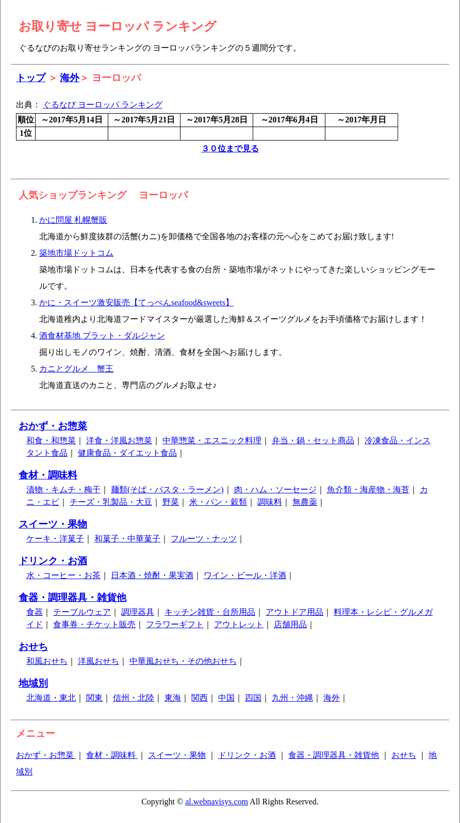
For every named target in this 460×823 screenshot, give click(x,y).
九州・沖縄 (292, 697)
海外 (69, 77)
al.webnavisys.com (216, 801)
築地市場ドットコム (76, 253)
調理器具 (137, 612)
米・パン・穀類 (218, 502)
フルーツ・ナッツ (204, 538)
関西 (199, 697)
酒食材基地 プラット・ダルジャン (102, 335)
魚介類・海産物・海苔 (368, 489)
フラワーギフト (175, 624)
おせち (33, 646)
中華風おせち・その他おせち (183, 661)
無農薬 (304, 502)
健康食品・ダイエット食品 (127, 452)
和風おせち (47, 661)
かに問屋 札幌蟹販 (73, 219)
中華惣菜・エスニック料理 (211, 440)
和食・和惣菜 (51, 440)
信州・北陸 (133, 697)
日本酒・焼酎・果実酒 (152, 575)
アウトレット (239, 624)
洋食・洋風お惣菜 (119, 440)
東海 (173, 697)
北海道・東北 (51, 697)
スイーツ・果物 (53, 524)
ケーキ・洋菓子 (55, 538)
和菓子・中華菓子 (127, 538)
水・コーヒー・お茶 (63, 575)
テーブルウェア (82, 612)
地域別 (33, 683)
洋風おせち (98, 661)
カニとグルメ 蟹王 (76, 368)
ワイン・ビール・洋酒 (245, 575)
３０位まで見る (230, 148)
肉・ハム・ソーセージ (275, 489)
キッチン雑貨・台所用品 (210, 612)
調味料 (269, 502)
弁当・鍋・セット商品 (313, 440)
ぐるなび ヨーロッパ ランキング (102, 104)
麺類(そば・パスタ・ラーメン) (167, 489)
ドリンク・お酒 (53, 560)
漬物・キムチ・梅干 (63, 489)
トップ (30, 77)
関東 (94, 697)
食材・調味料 (48, 475)
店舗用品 (290, 624)
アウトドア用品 (294, 612)
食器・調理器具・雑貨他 (72, 597)
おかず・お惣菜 (53, 426)
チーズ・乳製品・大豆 (111, 502)
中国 (226, 697)
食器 (34, 612)
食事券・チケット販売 (94, 624)
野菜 (170, 502)
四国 (253, 697)
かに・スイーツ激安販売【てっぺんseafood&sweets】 (136, 302)
